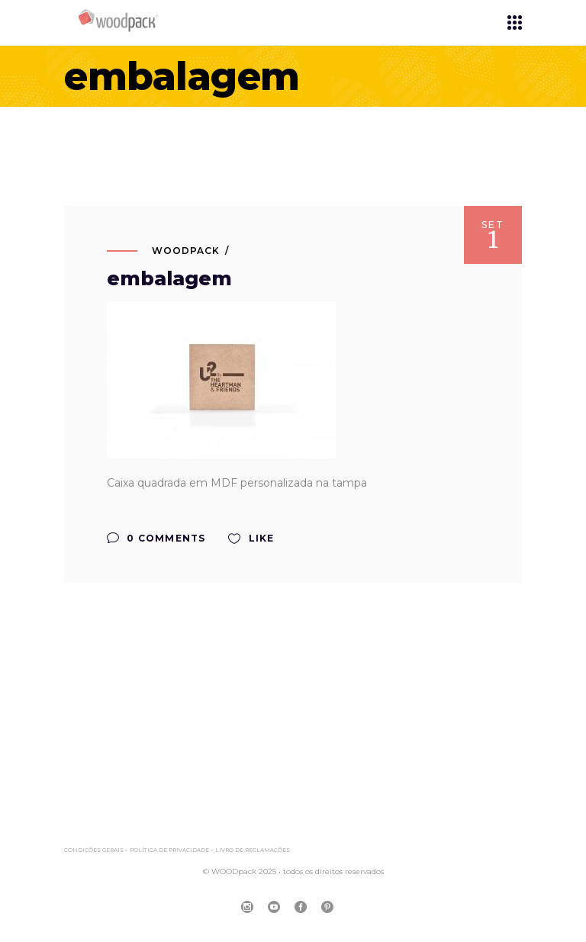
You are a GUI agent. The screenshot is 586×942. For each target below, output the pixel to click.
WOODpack (186, 250)
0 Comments (156, 538)
